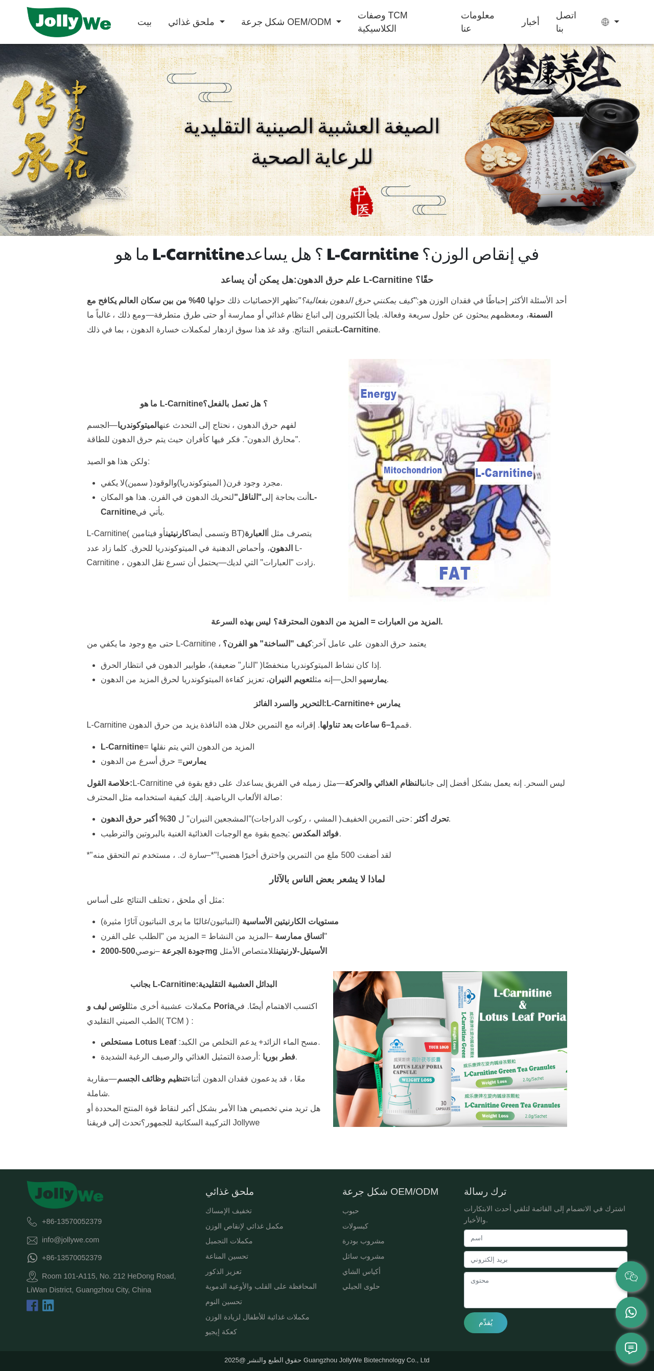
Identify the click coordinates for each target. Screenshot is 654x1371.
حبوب (350, 1211)
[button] (610, 22)
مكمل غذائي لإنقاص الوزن (244, 1226)
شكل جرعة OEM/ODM (287, 22)
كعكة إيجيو (221, 1332)
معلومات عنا (478, 22)
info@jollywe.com (70, 1239)
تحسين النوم (223, 1301)
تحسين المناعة (226, 1256)
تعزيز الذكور (223, 1271)
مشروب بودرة (363, 1241)
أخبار (531, 22)
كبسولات (355, 1226)
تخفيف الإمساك (228, 1211)
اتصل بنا (566, 22)
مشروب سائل (363, 1256)
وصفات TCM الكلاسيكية (383, 22)
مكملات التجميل (229, 1241)
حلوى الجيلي (361, 1286)
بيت (144, 22)
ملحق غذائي (192, 22)
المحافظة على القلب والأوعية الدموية (261, 1286)
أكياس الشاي (361, 1271)
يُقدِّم (486, 1322)
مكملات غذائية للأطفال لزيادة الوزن (257, 1317)
